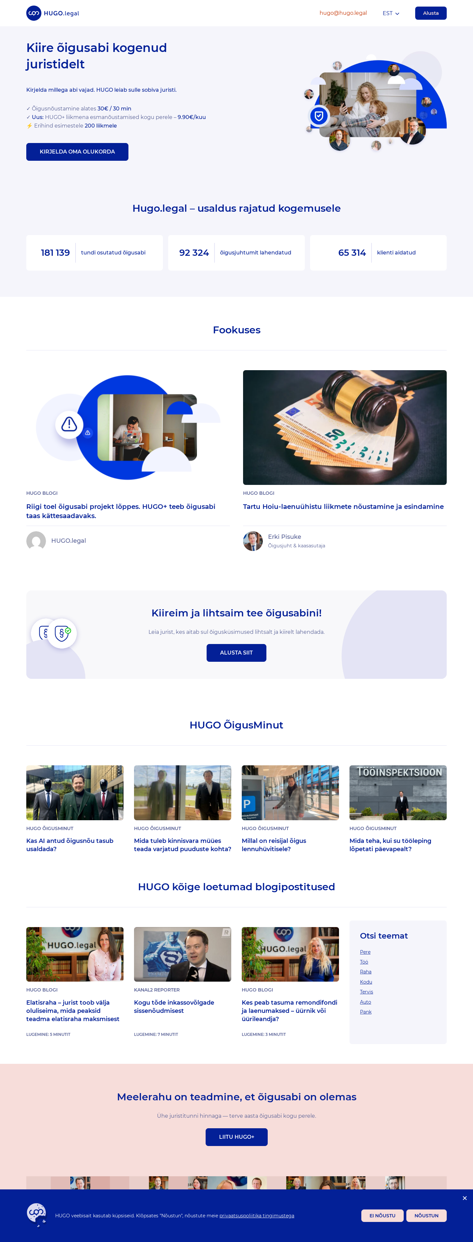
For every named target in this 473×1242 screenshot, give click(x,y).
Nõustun (427, 1216)
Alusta (431, 13)
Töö (364, 962)
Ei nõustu (382, 1216)
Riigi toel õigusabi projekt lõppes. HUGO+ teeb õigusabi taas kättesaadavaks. (120, 511)
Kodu (366, 982)
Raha (366, 972)
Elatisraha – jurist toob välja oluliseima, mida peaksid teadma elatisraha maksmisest (73, 1011)
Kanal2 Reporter (157, 990)
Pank (366, 1012)
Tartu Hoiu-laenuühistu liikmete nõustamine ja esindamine (343, 507)
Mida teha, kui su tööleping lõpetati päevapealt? (390, 845)
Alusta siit (236, 653)
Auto (365, 1002)
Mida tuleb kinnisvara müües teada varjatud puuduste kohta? (182, 845)
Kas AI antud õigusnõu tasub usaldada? (69, 845)
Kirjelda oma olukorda (77, 152)
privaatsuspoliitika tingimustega (256, 1216)
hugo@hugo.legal (343, 13)
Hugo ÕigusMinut (49, 828)
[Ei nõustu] (464, 1198)
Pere (365, 952)
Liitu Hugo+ (236, 1137)
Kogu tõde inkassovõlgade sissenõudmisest (174, 1007)
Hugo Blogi (41, 493)
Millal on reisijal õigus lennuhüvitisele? (274, 845)
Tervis (366, 992)
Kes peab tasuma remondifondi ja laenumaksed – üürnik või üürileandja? (289, 1011)
